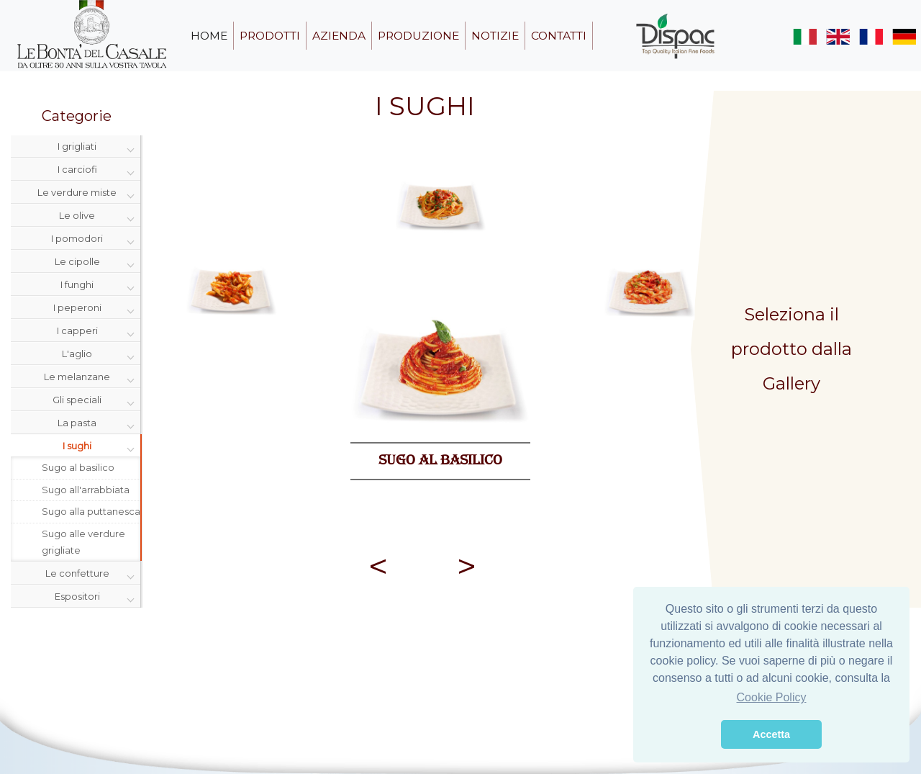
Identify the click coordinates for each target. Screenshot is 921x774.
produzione (418, 35)
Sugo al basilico (78, 467)
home (209, 35)
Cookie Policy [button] (772, 697)
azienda (339, 35)
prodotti (270, 35)
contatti (558, 35)
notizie (495, 35)
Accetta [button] (771, 734)
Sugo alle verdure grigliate (83, 542)
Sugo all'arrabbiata (86, 489)
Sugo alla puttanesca (91, 511)
